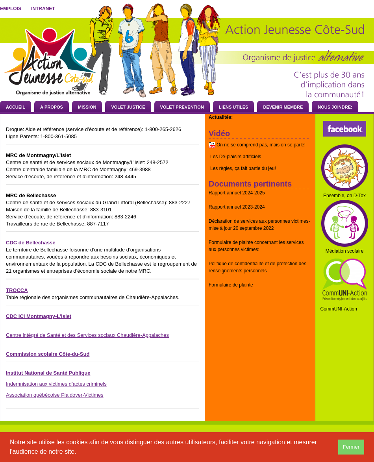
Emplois (10, 8)
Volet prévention (182, 107)
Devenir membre (283, 107)
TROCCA (17, 290)
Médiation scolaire (345, 251)
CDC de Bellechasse (31, 243)
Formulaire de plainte (231, 285)
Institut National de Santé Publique (48, 373)
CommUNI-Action (338, 309)
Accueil (15, 107)
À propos (51, 107)
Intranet (43, 8)
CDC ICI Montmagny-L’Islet (38, 316)
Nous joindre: (335, 107)
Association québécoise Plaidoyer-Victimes (55, 395)
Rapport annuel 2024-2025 (237, 193)
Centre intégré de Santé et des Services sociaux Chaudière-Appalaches (87, 335)
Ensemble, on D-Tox (344, 195)
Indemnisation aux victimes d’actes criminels (56, 384)
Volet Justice (128, 107)
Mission (87, 107)
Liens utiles (233, 107)
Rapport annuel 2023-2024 (237, 207)
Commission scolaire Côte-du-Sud (47, 354)
